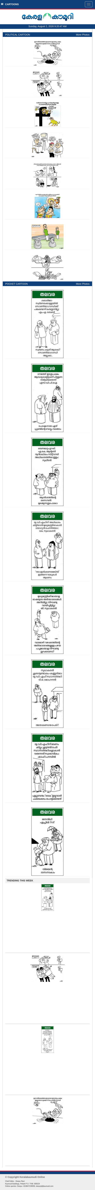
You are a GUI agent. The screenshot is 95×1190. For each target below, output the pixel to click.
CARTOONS (10, 4)
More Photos (83, 34)
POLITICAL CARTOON (17, 34)
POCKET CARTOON (16, 283)
